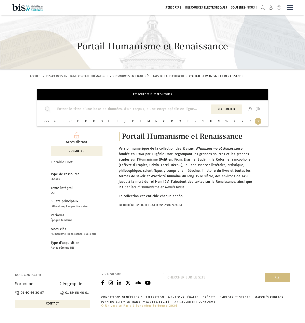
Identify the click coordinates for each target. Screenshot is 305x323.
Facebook (102, 285)
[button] (263, 8)
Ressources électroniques (206, 8)
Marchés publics (269, 300)
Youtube (148, 285)
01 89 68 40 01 (74, 295)
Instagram (111, 285)
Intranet (134, 304)
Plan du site (112, 304)
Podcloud (138, 285)
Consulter (76, 154)
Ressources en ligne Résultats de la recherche (149, 78)
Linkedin (119, 285)
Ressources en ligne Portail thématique (77, 78)
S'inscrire (173, 8)
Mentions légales (183, 300)
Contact (52, 306)
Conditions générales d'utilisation (132, 300)
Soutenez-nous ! (244, 8)
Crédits (209, 300)
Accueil (35, 78)
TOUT (258, 122)
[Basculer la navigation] (290, 8)
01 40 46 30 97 (29, 295)
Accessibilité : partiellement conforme (180, 304)
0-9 (46, 123)
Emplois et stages (235, 300)
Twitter (128, 285)
